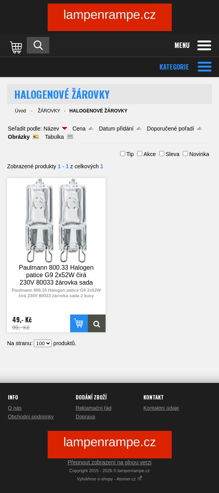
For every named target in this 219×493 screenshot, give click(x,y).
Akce (149, 154)
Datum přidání (116, 128)
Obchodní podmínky (31, 416)
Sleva (172, 154)
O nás (15, 408)
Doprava (85, 416)
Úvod (20, 111)
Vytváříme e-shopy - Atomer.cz (109, 478)
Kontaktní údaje (161, 408)
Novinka (199, 154)
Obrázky (19, 137)
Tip (130, 154)
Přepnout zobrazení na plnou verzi (109, 462)
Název (51, 128)
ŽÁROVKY (49, 111)
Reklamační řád (93, 408)
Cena (78, 128)
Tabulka (54, 137)
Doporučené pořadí (170, 128)
